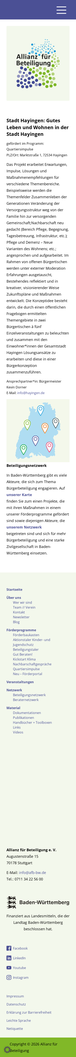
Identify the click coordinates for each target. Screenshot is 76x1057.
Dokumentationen (27, 713)
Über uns (13, 597)
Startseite (14, 589)
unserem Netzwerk (24, 527)
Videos (18, 732)
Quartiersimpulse (26, 669)
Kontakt (19, 612)
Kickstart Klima (24, 659)
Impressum (15, 996)
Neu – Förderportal (27, 674)
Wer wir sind (22, 602)
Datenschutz (16, 1004)
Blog (16, 622)
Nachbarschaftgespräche (32, 664)
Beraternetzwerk (26, 700)
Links (17, 727)
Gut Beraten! (22, 654)
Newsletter (21, 617)
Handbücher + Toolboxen (32, 722)
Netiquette (14, 1028)
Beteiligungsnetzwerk (29, 695)
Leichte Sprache (18, 1020)
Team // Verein (24, 607)
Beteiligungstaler (26, 649)
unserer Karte (19, 494)
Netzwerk (14, 690)
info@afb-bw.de (32, 872)
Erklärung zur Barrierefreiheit (28, 1012)
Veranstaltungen (20, 682)
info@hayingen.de (31, 393)
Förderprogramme (21, 630)
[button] (7, 1049)
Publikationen (23, 717)
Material (13, 708)
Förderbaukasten (26, 635)
